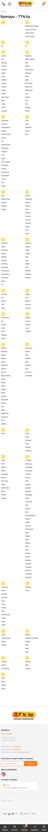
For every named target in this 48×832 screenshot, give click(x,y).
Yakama (28, 662)
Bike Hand (28, 83)
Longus (27, 324)
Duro (27, 134)
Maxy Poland (5, 376)
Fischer (27, 206)
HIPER (27, 253)
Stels (27, 546)
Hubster (28, 278)
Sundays (28, 563)
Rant (2, 464)
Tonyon (3, 618)
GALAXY (4, 243)
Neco (27, 355)
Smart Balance (30, 515)
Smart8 (27, 519)
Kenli (3, 328)
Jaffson (27, 294)
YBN (26, 665)
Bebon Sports (30, 59)
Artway (3, 83)
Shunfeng (28, 502)
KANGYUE (5, 318)
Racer (3, 460)
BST (26, 104)
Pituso (27, 433)
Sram (27, 533)
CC (2, 141)
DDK (26, 120)
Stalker (27, 536)
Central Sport (5, 145)
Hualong (28, 274)
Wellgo (27, 641)
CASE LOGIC (6, 134)
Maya (3, 379)
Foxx (27, 230)
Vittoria (3, 641)
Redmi (3, 471)
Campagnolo (5, 127)
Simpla (27, 508)
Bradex (27, 97)
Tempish (4, 594)
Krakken (4, 335)
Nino (26, 369)
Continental (5, 172)
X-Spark (4, 662)
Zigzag (3, 685)
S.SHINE (28, 460)
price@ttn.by (16, 749)
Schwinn (28, 474)
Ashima (3, 87)
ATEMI (3, 94)
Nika (26, 362)
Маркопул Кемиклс (32, 26)
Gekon (3, 253)
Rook (3, 491)
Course (3, 179)
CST (2, 182)
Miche (3, 393)
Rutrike (3, 498)
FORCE (28, 213)
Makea (3, 355)
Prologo (28, 447)
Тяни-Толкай (29, 36)
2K (2, 46)
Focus (27, 209)
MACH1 (4, 348)
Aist (2, 59)
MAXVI (3, 369)
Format (27, 220)
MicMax (4, 396)
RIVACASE (5, 488)
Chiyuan (4, 151)
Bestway (28, 73)
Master (3, 358)
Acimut (3, 56)
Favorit (27, 196)
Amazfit (3, 70)
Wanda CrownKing (31, 638)
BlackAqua (29, 90)
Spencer (28, 526)
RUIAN (3, 495)
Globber (4, 260)
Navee (27, 351)
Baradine (28, 56)
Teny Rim (4, 597)
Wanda (27, 635)
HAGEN (28, 243)
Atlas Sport (5, 97)
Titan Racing (5, 615)
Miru (2, 406)
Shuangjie (28, 495)
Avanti (3, 107)
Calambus (4, 120)
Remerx (4, 478)
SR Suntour (29, 529)
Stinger (27, 553)
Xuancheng (5, 668)
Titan (3, 611)
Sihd (26, 505)
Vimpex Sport (6, 638)
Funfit (27, 233)
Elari (2, 196)
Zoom (3, 688)
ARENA (4, 80)
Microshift (4, 400)
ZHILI (3, 682)
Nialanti (27, 358)
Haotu (27, 250)
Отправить (30, 763)
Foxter (27, 227)
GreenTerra (5, 274)
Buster (27, 111)
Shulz (27, 498)
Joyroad (28, 304)
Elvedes (4, 206)
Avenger (4, 111)
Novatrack (28, 376)
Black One (28, 87)
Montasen (4, 417)
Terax (3, 601)
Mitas (3, 410)
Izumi (3, 308)
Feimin (27, 202)
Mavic (3, 362)
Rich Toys (4, 481)
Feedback (28, 199)
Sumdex (28, 560)
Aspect (3, 90)
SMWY (27, 522)
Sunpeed (28, 567)
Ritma (3, 484)
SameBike (28, 467)
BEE (26, 63)
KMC (3, 331)
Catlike (3, 138)
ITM (2, 304)
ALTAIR (3, 66)
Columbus (4, 165)
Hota (26, 260)
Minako (3, 403)
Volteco (3, 645)
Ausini (3, 104)
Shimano (28, 491)
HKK (26, 257)
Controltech (5, 175)
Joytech (28, 308)
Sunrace (28, 570)
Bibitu (27, 80)
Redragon (4, 474)
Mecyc (3, 382)
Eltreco (3, 202)
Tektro (3, 590)
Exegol (3, 209)
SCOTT (28, 478)
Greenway (4, 278)
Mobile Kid (4, 413)
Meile (3, 386)
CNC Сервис (5, 162)
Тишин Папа (29, 33)
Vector (3, 635)
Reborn (3, 467)
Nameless (28, 348)
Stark (27, 539)
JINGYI (27, 301)
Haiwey (27, 247)
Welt (26, 645)
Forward (28, 223)
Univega (28, 587)
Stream (27, 557)
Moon (3, 420)
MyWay (3, 424)
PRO (27, 444)
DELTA (27, 131)
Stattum (28, 543)
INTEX (3, 301)
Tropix (3, 625)
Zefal (3, 678)
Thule (3, 604)
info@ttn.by (18, 746)
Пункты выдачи (6, 734)
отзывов (13, 788)
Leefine (27, 318)
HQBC (27, 264)
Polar (27, 437)
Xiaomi (3, 665)
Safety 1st (28, 464)
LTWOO (28, 331)
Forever (28, 216)
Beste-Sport (29, 70)
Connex (4, 169)
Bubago (28, 107)
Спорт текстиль (30, 29)
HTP (26, 267)
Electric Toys (5, 199)
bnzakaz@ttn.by (24, 752)
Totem (3, 621)
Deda (27, 124)
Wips (27, 652)
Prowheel (28, 451)
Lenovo (27, 321)
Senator (28, 484)
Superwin (28, 577)
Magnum (4, 351)
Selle (27, 481)
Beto (26, 76)
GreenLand (5, 271)
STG (26, 550)
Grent (3, 281)
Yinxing (27, 668)
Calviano (4, 124)
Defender (28, 127)
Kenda (3, 324)
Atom (3, 100)
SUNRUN (28, 574)
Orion (3, 433)
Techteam (4, 587)
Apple (3, 76)
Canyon (4, 131)
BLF (26, 94)
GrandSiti (4, 267)
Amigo (3, 73)
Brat (26, 100)
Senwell (28, 488)
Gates (3, 247)
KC (2, 321)
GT (2, 284)
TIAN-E (3, 608)
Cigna (3, 158)
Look (27, 328)
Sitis (26, 512)
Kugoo (3, 338)
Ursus (27, 590)
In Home (4, 294)
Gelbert (3, 257)
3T (26, 46)
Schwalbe (28, 471)
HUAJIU (28, 271)
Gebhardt (4, 250)
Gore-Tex (4, 264)
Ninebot (28, 365)
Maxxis (3, 372)
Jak (26, 298)
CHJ (2, 155)
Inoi (2, 298)
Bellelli (27, 66)
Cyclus (3, 186)
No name (28, 372)
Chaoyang (4, 148)
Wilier (27, 648)
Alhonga (4, 63)
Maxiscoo (4, 365)
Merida (3, 389)
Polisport (28, 440)
